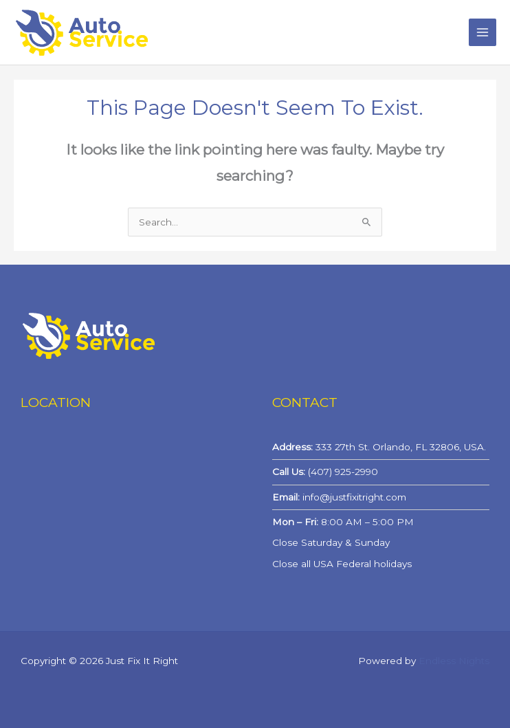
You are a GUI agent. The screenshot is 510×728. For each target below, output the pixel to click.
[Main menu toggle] (483, 33)
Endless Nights (454, 660)
